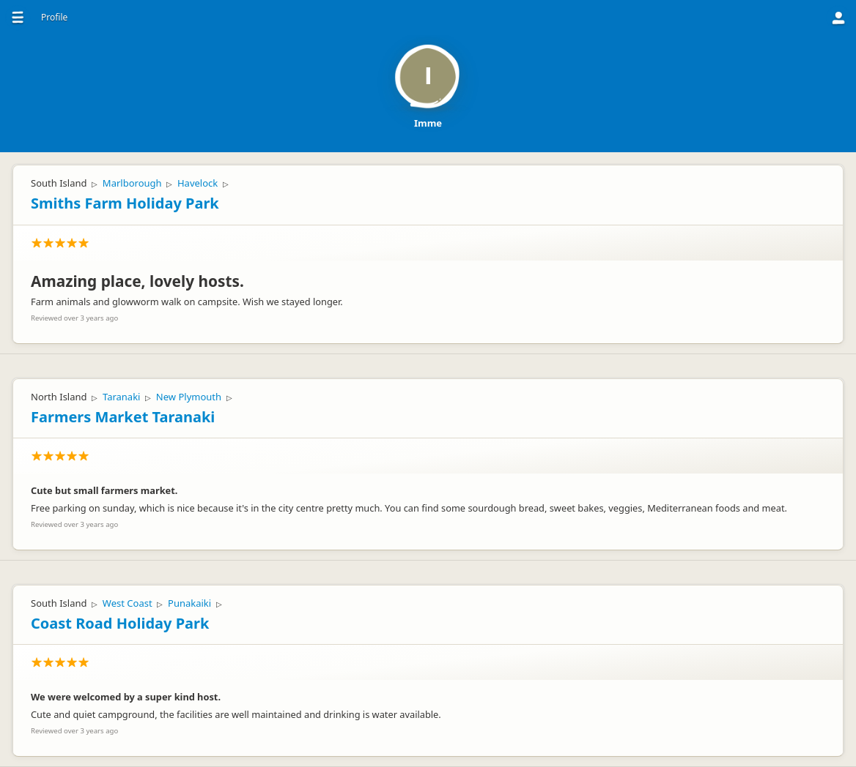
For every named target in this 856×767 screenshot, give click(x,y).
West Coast (127, 603)
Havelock (197, 183)
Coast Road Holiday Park (120, 623)
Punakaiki (189, 603)
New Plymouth (188, 396)
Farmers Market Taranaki (123, 417)
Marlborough (132, 183)
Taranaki (122, 396)
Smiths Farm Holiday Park (125, 203)
